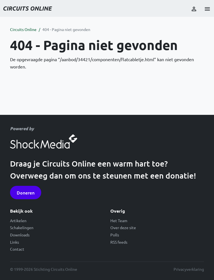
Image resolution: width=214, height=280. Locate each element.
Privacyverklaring (189, 269)
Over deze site (123, 227)
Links (14, 242)
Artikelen (18, 220)
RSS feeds (118, 242)
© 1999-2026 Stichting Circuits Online (43, 269)
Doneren (26, 192)
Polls (114, 234)
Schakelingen (21, 227)
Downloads (20, 234)
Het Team (118, 220)
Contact (17, 248)
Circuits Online (23, 29)
